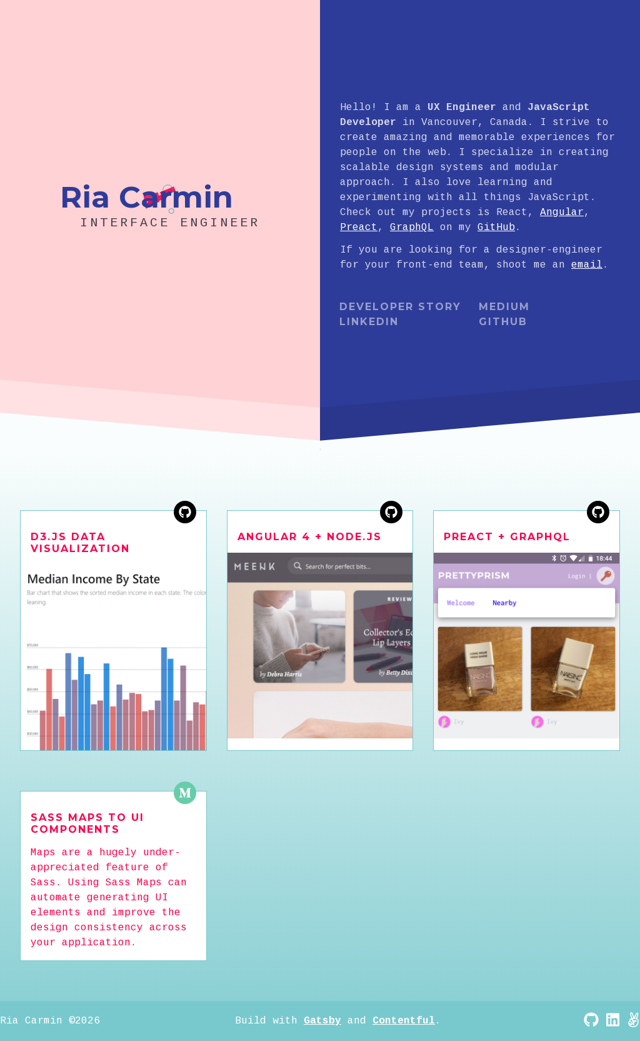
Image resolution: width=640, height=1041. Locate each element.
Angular (562, 212)
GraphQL (412, 227)
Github (503, 322)
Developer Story (400, 307)
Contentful (403, 1021)
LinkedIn (369, 322)
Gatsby (322, 1021)
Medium (504, 307)
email (586, 265)
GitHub (496, 227)
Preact (359, 227)
